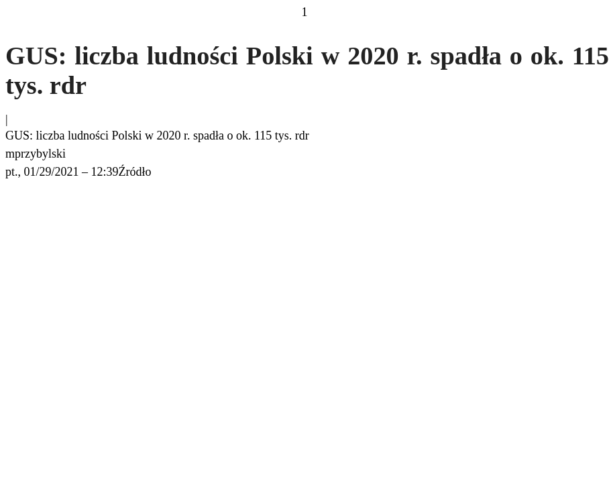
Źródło (135, 171)
